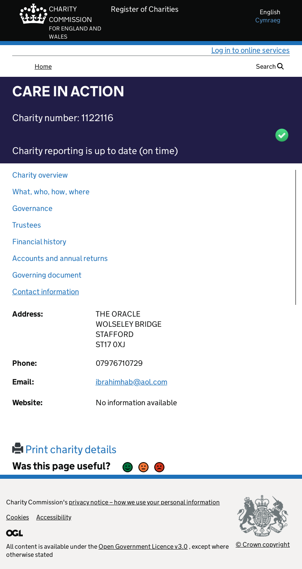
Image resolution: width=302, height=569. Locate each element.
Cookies (17, 517)
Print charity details (64, 449)
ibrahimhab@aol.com (131, 382)
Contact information (45, 291)
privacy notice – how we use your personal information (144, 502)
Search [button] (270, 66)
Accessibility (53, 517)
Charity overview (40, 175)
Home (43, 66)
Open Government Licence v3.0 (143, 546)
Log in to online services (250, 50)
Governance (32, 208)
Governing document (46, 275)
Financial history (39, 241)
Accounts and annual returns (60, 258)
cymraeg (267, 20)
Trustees (26, 225)
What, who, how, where (51, 191)
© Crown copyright (263, 544)
